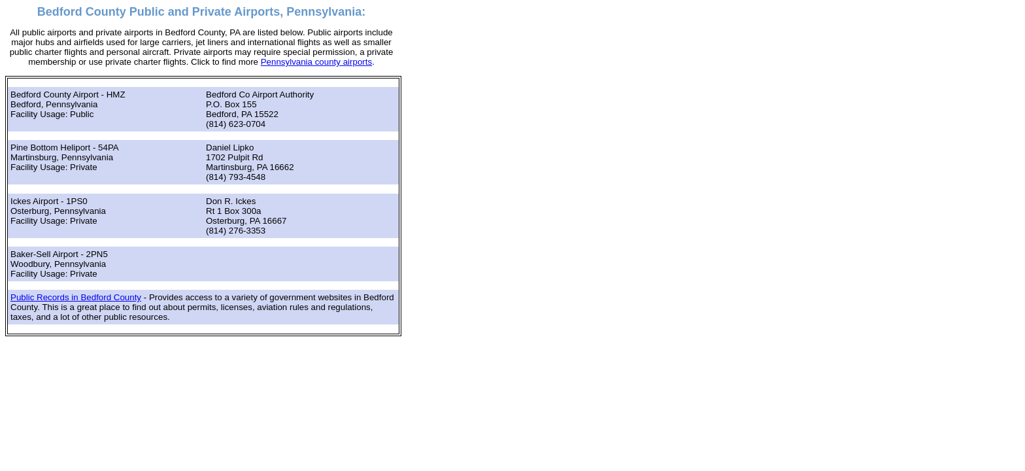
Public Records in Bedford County (75, 297)
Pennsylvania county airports (316, 62)
